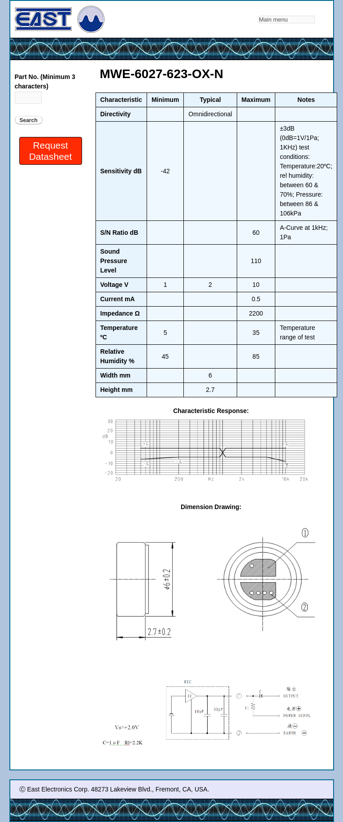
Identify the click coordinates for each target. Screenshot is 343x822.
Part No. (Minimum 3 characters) (45, 81)
